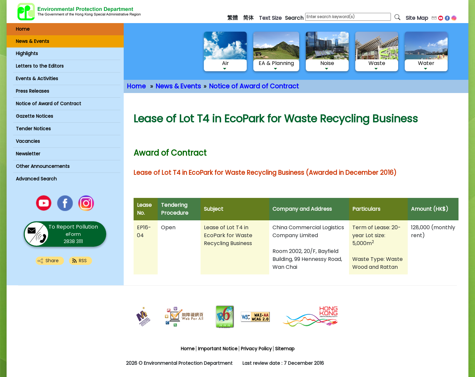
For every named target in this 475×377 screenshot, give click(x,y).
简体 (248, 17)
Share (52, 260)
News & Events (178, 86)
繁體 (232, 17)
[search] (397, 16)
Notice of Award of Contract (254, 86)
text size (270, 18)
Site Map (417, 18)
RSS (83, 260)
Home (136, 86)
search (294, 18)
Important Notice (218, 348)
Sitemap (285, 348)
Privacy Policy (256, 348)
